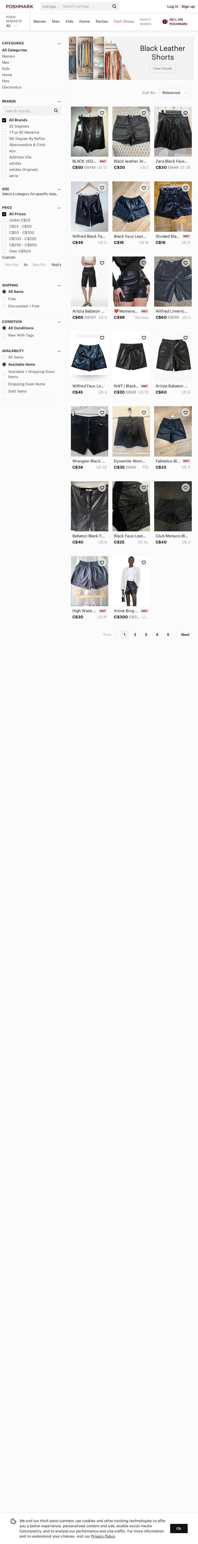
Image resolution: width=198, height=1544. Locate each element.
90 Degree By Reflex (23, 138)
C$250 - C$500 (19, 245)
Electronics (11, 87)
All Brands (14, 120)
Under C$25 (16, 220)
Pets (6, 81)
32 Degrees (15, 126)
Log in (172, 6)
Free (9, 299)
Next (185, 634)
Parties (102, 21)
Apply (56, 264)
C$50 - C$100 (18, 232)
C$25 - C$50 (17, 226)
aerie (10, 175)
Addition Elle (16, 157)
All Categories (14, 50)
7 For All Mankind (20, 132)
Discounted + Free (21, 306)
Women (39, 21)
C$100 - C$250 (19, 238)
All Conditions (18, 328)
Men (55, 21)
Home (84, 21)
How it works (146, 22)
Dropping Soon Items (23, 384)
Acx (9, 151)
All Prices (14, 214)
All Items (12, 291)
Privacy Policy (103, 1536)
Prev (107, 634)
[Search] (86, 6)
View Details (162, 68)
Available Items (18, 364)
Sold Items (14, 391)
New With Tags (18, 335)
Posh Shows (124, 21)
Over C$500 (16, 251)
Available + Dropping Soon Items (28, 374)
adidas (11, 163)
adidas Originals (20, 169)
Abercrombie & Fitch (23, 144)
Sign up (188, 6)
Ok (178, 1528)
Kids (69, 21)
